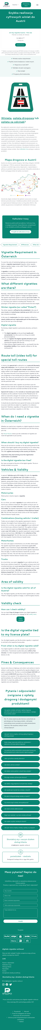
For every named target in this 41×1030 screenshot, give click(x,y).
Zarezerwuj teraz (26, 5)
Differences (25, 245)
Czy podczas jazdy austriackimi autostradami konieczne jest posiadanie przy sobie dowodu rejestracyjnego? (20, 751)
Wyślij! (20, 921)
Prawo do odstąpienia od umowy (20, 1013)
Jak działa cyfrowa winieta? (12, 765)
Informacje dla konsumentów (20, 1015)
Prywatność (16, 1011)
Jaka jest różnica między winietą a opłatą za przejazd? (19, 828)
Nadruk (20, 1021)
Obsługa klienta (6, 967)
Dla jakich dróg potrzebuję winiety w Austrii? (17, 796)
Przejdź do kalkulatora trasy (20, 232)
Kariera (4, 971)
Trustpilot (20, 26)
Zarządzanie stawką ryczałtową (11, 973)
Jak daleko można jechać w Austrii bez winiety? (17, 771)
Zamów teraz (20, 45)
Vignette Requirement (10, 245)
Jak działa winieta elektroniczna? (13, 809)
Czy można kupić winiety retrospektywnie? (16, 802)
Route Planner (8, 433)
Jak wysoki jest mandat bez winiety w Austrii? (17, 790)
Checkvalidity (20, 619)
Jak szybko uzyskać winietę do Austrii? (15, 821)
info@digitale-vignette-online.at (12, 981)
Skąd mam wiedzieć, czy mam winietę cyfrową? (17, 815)
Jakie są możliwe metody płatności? (14, 758)
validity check (32, 614)
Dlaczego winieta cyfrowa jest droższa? (15, 777)
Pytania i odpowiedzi (8, 963)
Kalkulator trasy (6, 965)
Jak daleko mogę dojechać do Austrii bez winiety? (18, 783)
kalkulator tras (24, 149)
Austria (15, 5)
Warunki (25, 1011)
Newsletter (5, 969)
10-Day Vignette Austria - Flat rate (20, 33)
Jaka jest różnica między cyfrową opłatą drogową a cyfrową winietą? (18, 735)
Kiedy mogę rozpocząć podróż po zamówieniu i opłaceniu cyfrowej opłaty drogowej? (17, 743)
